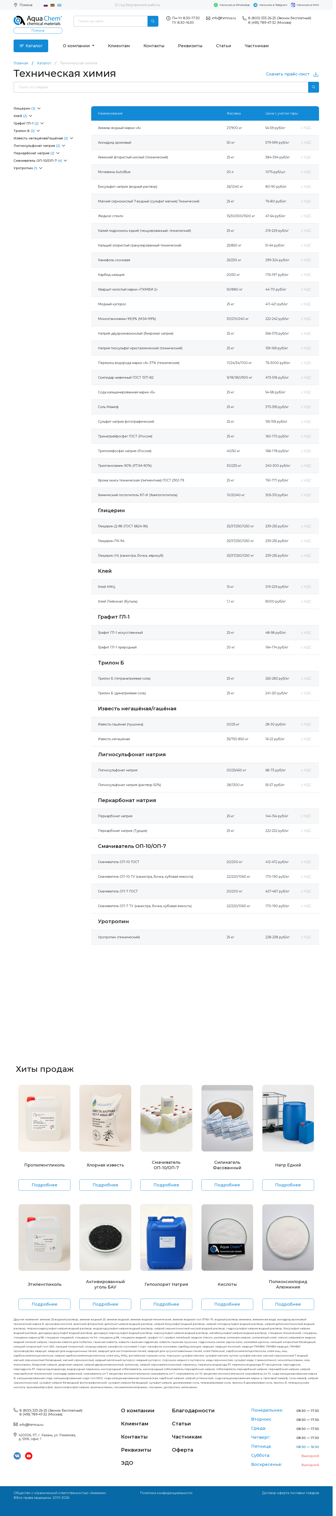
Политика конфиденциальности (166, 1493)
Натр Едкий (288, 1165)
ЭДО (127, 1463)
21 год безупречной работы (137, 5)
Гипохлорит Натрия (166, 1284)
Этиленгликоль (45, 1284)
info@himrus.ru (224, 18)
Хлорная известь (105, 1165)
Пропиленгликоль (44, 1165)
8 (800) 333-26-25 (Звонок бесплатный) (279, 18)
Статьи (223, 45)
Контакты (153, 45)
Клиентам (119, 45)
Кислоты (227, 1284)
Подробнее (44, 1185)
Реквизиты (190, 45)
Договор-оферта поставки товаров (290, 1493)
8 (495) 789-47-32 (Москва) (269, 23)
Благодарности (193, 1411)
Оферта (182, 1450)
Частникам (257, 45)
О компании (77, 45)
